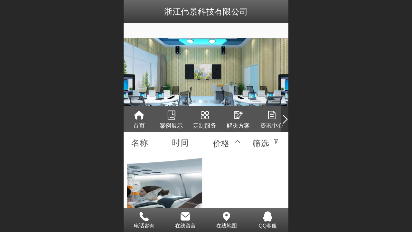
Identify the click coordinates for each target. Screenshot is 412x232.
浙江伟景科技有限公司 (206, 11)
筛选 (260, 143)
